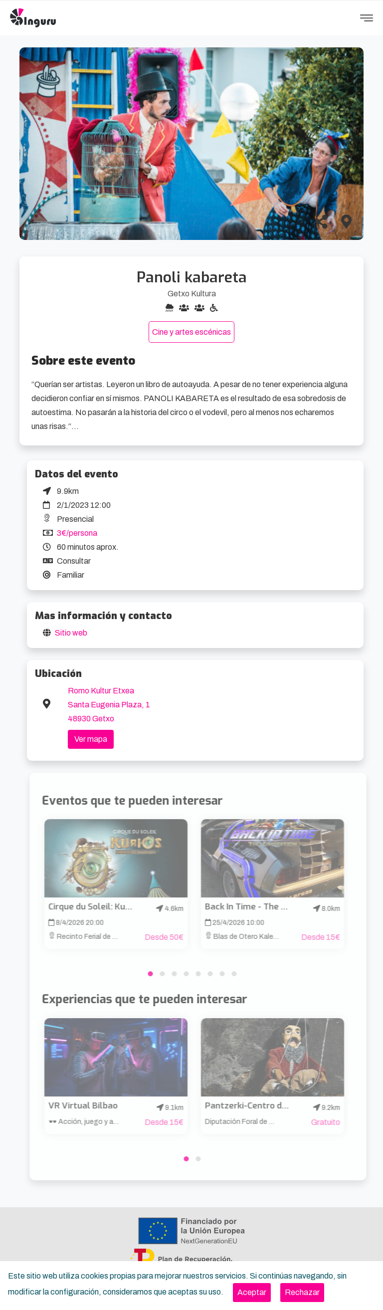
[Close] (252, 1292)
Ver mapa (90, 739)
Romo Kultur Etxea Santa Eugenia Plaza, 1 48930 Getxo (109, 704)
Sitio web (71, 633)
